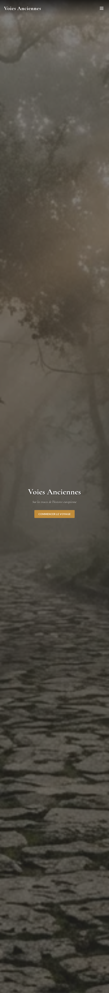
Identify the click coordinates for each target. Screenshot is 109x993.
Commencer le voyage (54, 514)
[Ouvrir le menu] (101, 8)
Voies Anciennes (22, 8)
